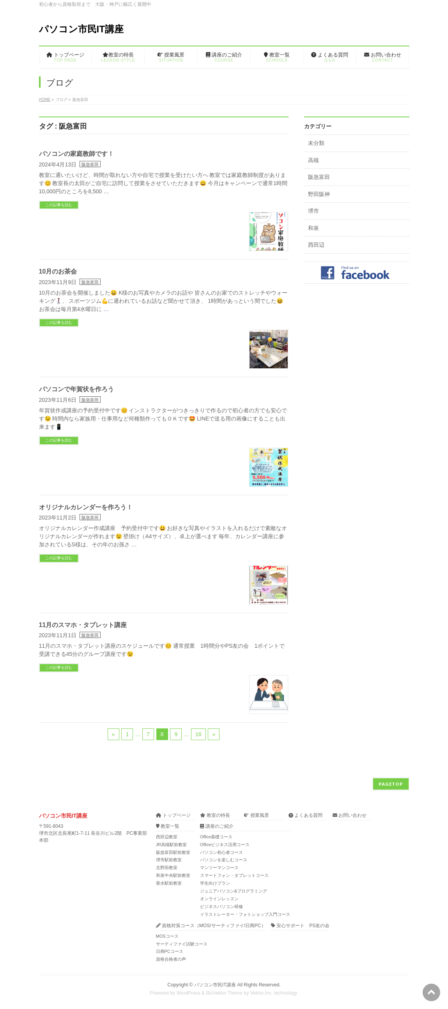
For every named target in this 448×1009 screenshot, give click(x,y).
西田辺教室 (166, 836)
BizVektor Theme (224, 993)
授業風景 (256, 815)
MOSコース (167, 936)
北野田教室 (166, 867)
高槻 (313, 160)
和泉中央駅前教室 (173, 875)
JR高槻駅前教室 (171, 844)
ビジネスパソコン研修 (221, 906)
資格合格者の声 (171, 959)
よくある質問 (305, 815)
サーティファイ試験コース (181, 944)
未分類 (316, 143)
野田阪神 (319, 194)
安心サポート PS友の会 (300, 925)
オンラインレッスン (219, 898)
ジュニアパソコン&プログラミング (233, 891)
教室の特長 (215, 815)
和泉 (313, 228)
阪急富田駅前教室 (173, 852)
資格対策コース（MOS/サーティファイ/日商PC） (211, 925)
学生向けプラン (215, 883)
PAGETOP (391, 783)
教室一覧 (167, 826)
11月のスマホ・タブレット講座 (83, 625)
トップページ (173, 815)
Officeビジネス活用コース (225, 844)
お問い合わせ (350, 815)
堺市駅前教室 (169, 859)
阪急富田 (90, 164)
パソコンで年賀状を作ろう (76, 389)
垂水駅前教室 (169, 883)
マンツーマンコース (219, 867)
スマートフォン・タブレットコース (234, 875)
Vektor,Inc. (261, 993)
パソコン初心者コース (221, 852)
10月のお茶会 (58, 271)
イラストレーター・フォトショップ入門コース (245, 914)
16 (198, 734)
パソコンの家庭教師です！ (76, 153)
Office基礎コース (216, 836)
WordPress (188, 993)
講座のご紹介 (217, 826)
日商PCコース (169, 951)
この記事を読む (59, 205)
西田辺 (316, 245)
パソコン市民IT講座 (81, 29)
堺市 (313, 211)
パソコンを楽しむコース (223, 859)
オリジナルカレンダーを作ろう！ (86, 507)
